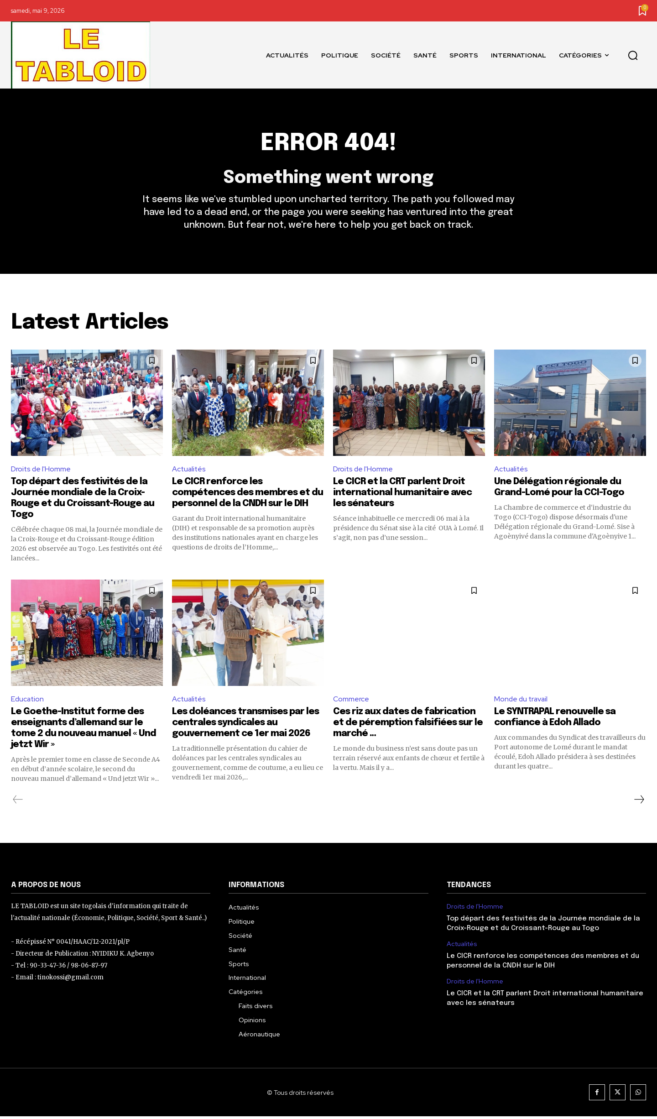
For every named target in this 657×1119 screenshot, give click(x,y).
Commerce (351, 701)
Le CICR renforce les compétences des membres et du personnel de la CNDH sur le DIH (247, 495)
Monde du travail (522, 701)
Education (28, 701)
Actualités (189, 471)
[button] (633, 55)
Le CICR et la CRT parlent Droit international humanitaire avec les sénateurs (402, 495)
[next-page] (638, 802)
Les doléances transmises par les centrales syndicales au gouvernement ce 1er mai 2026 (245, 725)
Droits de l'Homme (41, 471)
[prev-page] (18, 802)
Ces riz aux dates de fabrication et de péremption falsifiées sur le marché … (408, 725)
